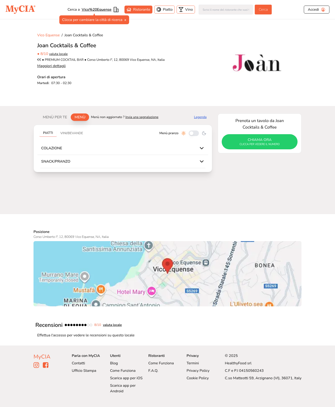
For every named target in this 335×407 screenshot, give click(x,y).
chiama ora (259, 142)
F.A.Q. (153, 370)
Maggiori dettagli (51, 65)
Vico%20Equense (96, 9)
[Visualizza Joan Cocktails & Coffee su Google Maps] (168, 273)
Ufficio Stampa (84, 370)
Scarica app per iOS (126, 378)
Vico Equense (48, 35)
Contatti (78, 363)
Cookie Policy (198, 378)
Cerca (263, 9)
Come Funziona (123, 370)
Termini (193, 363)
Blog (114, 363)
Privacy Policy (198, 370)
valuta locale (58, 54)
